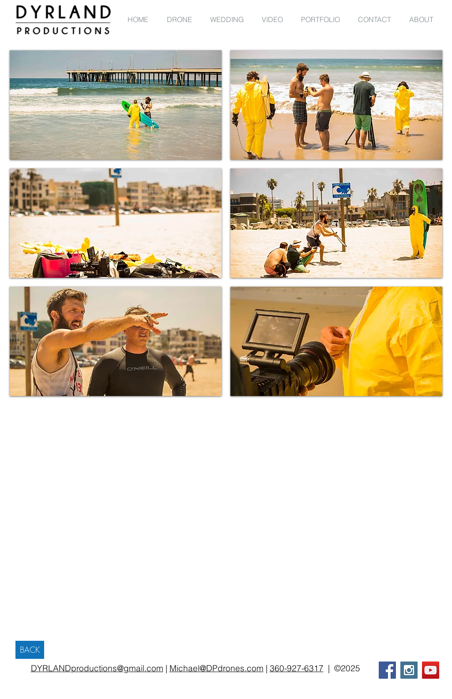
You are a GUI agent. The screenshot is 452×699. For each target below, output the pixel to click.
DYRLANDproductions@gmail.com (97, 668)
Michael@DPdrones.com (217, 668)
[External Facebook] (363, 496)
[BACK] (29, 650)
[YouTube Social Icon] (430, 670)
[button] (116, 105)
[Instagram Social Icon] (409, 670)
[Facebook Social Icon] (387, 670)
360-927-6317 (297, 668)
